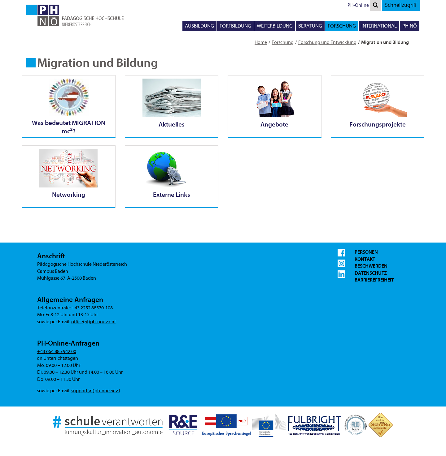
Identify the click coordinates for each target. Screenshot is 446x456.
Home (261, 42)
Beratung (310, 26)
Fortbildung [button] (235, 26)
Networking (68, 194)
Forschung (283, 42)
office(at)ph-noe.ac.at (93, 322)
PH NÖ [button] (409, 26)
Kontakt (365, 259)
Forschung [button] (342, 26)
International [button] (379, 26)
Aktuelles (172, 124)
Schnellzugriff (401, 5)
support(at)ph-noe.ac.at (95, 391)
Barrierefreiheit (374, 280)
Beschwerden (371, 266)
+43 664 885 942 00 (56, 351)
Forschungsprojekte (377, 124)
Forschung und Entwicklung (327, 42)
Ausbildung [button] (199, 26)
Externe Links (171, 194)
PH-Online (358, 5)
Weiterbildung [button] (275, 26)
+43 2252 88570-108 (92, 308)
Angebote (274, 124)
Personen (366, 252)
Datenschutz (371, 273)
